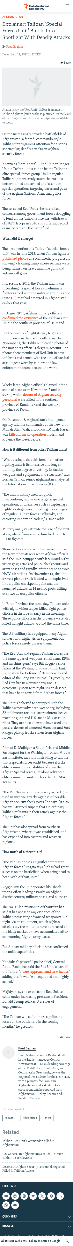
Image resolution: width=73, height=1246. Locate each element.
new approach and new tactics (45, 972)
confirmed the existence (20, 318)
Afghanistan (12, 17)
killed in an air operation (27, 435)
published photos (15, 259)
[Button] (65, 63)
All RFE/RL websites (14, 1241)
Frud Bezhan (14, 46)
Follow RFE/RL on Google (44, 1241)
